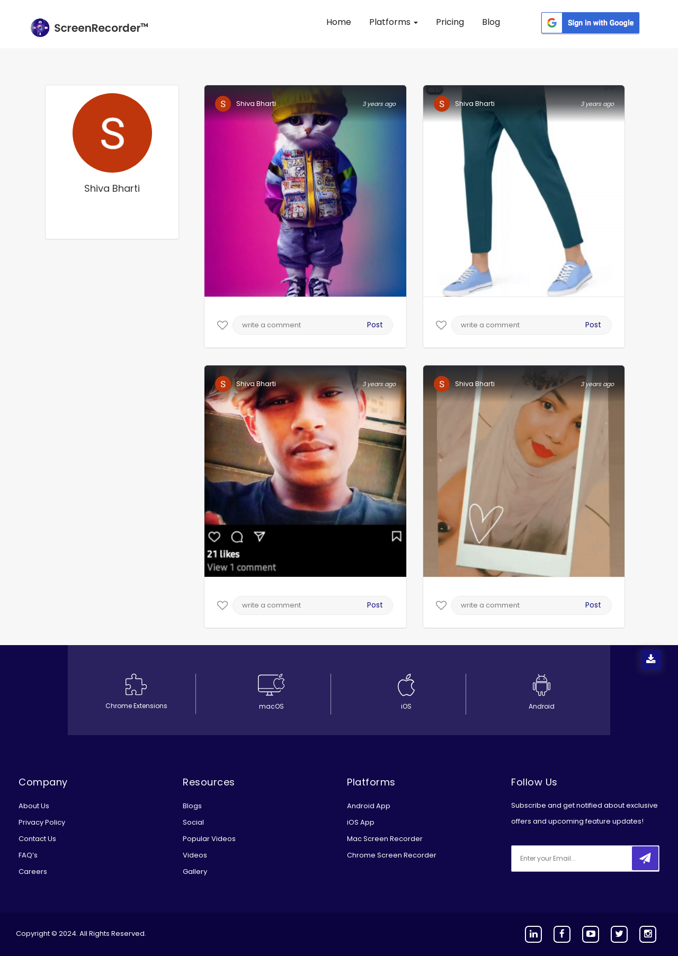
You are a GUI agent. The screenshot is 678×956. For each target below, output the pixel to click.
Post (375, 324)
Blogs (192, 806)
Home (338, 22)
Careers (33, 871)
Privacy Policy (42, 822)
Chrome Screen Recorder (391, 855)
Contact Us (37, 839)
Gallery (195, 871)
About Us (34, 806)
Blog (491, 22)
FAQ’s (28, 855)
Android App (368, 806)
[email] (581, 858)
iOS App (360, 822)
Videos (195, 855)
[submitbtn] (645, 858)
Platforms (393, 22)
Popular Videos (209, 839)
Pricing (450, 22)
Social (193, 822)
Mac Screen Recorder (385, 839)
